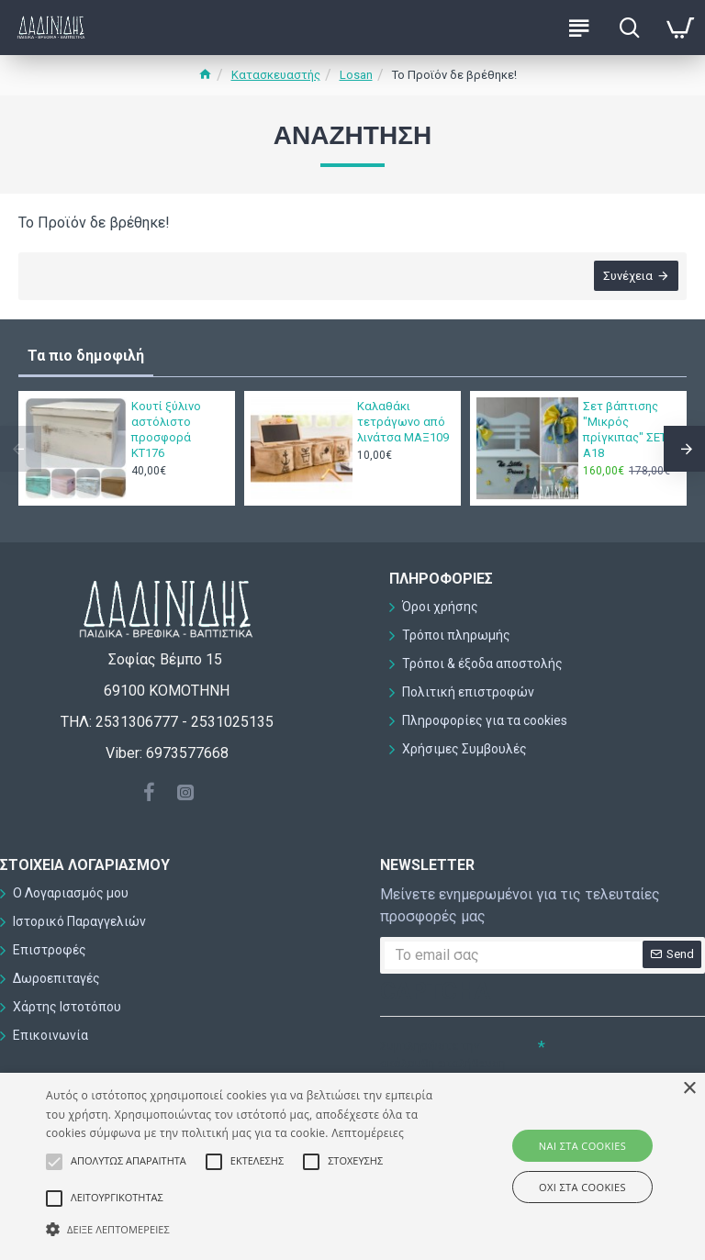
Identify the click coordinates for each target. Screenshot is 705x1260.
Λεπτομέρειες (367, 1133)
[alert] (352, 1166)
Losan (356, 75)
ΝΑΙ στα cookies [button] (582, 1146)
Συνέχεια (627, 277)
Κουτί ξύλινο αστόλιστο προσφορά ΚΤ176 (166, 429)
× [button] (689, 1089)
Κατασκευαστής (275, 75)
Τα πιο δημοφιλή (86, 355)
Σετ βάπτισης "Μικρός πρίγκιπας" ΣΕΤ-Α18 (626, 429)
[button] (245, 1229)
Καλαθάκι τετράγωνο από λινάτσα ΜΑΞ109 (403, 421)
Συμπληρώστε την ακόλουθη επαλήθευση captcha (443, 1063)
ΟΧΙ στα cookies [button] (582, 1187)
